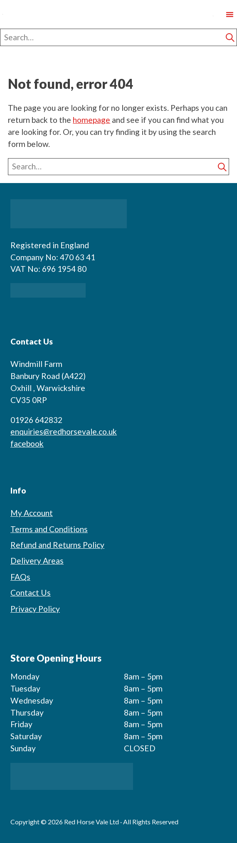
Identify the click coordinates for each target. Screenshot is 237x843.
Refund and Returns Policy (57, 545)
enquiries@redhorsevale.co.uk (63, 431)
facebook (27, 443)
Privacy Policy (35, 608)
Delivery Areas (37, 560)
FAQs (20, 577)
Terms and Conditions (49, 529)
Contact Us (30, 592)
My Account (31, 513)
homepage (91, 120)
